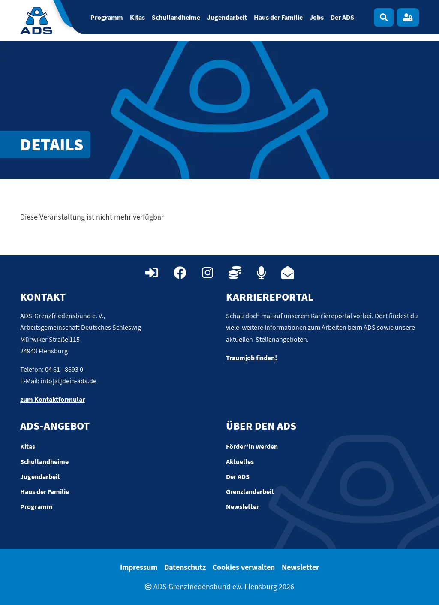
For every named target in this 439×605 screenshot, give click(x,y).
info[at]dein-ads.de (68, 380)
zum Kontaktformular (52, 399)
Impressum (138, 567)
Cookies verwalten (244, 567)
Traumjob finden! (251, 357)
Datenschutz (185, 567)
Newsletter (300, 567)
